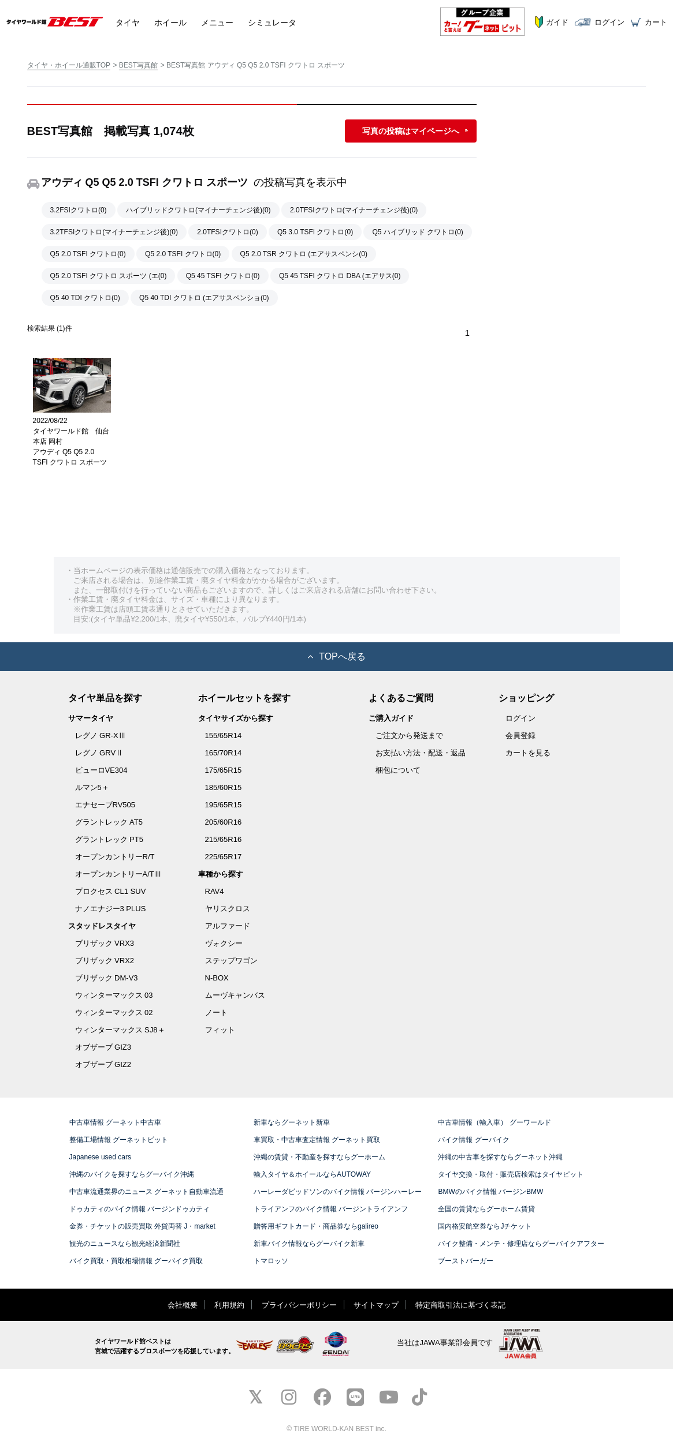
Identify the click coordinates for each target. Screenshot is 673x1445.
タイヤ (128, 21)
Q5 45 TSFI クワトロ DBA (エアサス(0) (339, 276)
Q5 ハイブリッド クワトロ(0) (417, 232)
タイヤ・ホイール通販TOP (68, 65)
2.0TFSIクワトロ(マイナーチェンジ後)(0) (354, 210)
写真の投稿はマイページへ (410, 131)
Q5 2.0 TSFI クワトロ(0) (88, 254)
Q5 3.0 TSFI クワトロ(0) (315, 232)
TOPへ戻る (336, 656)
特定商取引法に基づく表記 (460, 1304)
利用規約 (229, 1304)
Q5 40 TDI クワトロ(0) (85, 298)
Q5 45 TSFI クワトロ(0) (223, 276)
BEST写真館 (138, 65)
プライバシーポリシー (299, 1304)
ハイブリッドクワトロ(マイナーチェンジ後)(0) (198, 210)
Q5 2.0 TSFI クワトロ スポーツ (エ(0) (108, 276)
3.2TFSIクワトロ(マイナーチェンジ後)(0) (114, 232)
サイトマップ (376, 1304)
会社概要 (183, 1304)
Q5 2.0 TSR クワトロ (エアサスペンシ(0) (303, 254)
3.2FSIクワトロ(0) (78, 210)
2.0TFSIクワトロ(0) (227, 232)
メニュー (217, 21)
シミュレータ (272, 21)
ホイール (170, 21)
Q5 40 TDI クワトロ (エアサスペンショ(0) (204, 298)
